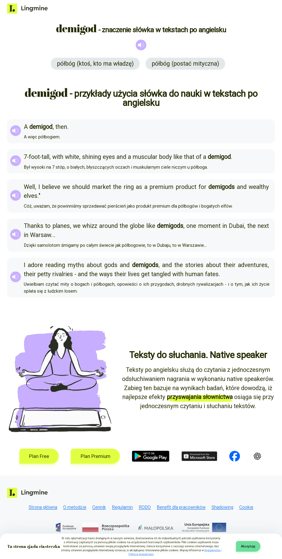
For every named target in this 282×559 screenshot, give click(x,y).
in (224, 225)
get (145, 274)
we (66, 186)
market (101, 186)
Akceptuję (248, 546)
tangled (161, 274)
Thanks (33, 225)
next (263, 225)
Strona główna (43, 507)
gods (110, 265)
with (57, 156)
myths (76, 265)
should (81, 186)
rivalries (62, 274)
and (121, 156)
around (108, 225)
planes (61, 225)
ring (129, 186)
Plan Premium (95, 456)
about (94, 265)
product (186, 186)
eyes (109, 156)
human (194, 274)
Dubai (236, 225)
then (61, 126)
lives (134, 274)
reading (55, 265)
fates (212, 274)
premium (161, 186)
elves (30, 195)
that (189, 156)
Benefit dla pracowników (181, 507)
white (72, 156)
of (198, 156)
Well (29, 186)
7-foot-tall (36, 156)
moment (209, 225)
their (230, 265)
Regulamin (122, 507)
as (139, 186)
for (202, 186)
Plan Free (39, 456)
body (165, 156)
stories (194, 265)
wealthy (259, 186)
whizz (89, 225)
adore (35, 265)
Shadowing (222, 507)
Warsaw (40, 235)
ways (106, 274)
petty (44, 274)
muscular (145, 156)
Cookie (246, 507)
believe (51, 186)
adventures (253, 265)
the (117, 186)
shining (91, 156)
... (53, 235)
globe (137, 225)
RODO (145, 507)
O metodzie (74, 507)
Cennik (99, 507)
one (191, 225)
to (47, 225)
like (177, 156)
